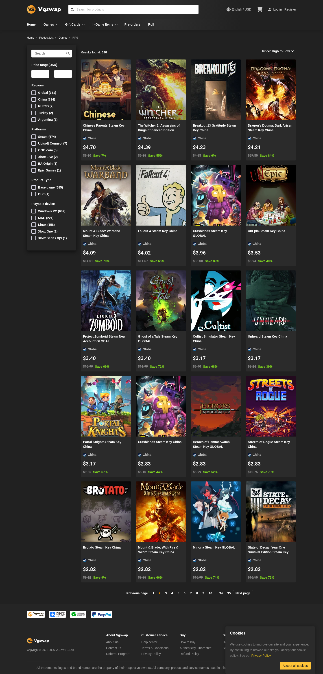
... (215, 593)
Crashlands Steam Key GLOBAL (210, 233)
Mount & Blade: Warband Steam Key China (101, 233)
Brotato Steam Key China (102, 547)
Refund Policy (189, 654)
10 (210, 593)
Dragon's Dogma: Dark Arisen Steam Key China (270, 128)
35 (229, 593)
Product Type (41, 180)
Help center (149, 642)
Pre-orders (132, 24)
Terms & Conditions (154, 648)
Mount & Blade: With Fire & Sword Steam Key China (158, 550)
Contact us (113, 648)
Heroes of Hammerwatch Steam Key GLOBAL (211, 444)
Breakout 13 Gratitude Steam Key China (214, 128)
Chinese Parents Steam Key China (103, 128)
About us (112, 642)
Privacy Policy (151, 654)
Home (31, 24)
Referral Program (118, 654)
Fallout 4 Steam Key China (157, 231)
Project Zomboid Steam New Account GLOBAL (104, 339)
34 (221, 593)
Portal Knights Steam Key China (102, 444)
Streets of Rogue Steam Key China (269, 444)
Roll (151, 24)
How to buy (187, 642)
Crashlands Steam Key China (160, 442)
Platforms (38, 129)
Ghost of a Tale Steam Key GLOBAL (157, 339)
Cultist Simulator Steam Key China (214, 339)
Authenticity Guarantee (196, 648)
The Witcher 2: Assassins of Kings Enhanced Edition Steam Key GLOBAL (159, 128)
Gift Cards (73, 24)
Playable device (43, 204)
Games (49, 24)
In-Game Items (102, 24)
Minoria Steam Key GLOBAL (214, 547)
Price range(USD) (44, 65)
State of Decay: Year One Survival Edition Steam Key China (268, 550)
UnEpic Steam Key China (266, 231)
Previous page (137, 593)
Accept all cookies (295, 665)
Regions (37, 85)
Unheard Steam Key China (267, 336)
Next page (243, 593)
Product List (46, 37)
